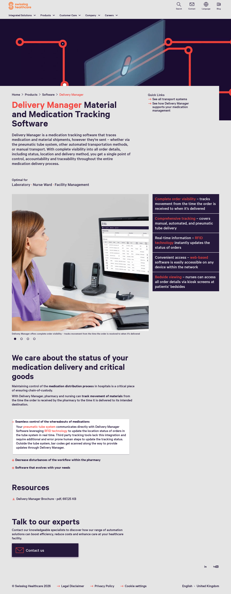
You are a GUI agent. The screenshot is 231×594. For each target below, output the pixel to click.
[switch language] (206, 6)
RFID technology (55, 431)
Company (90, 15)
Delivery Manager (71, 94)
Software (48, 94)
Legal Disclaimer (72, 586)
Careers (109, 15)
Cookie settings (135, 586)
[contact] (192, 6)
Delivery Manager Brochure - (44, 499)
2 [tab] (21, 339)
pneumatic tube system (39, 426)
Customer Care (68, 15)
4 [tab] (34, 339)
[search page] (179, 6)
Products (45, 15)
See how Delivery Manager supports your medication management (168, 106)
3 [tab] (28, 339)
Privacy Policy (104, 586)
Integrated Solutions (20, 15)
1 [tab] (15, 339)
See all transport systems (167, 99)
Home (16, 94)
